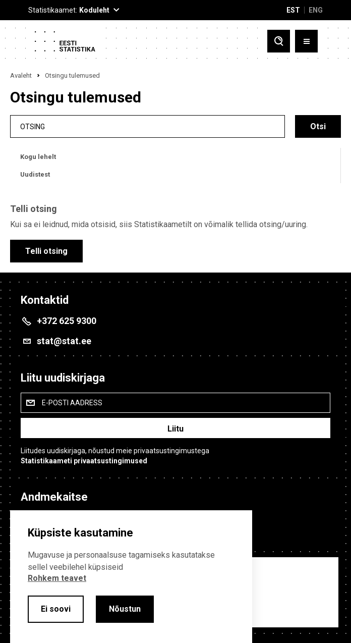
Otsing (32, 126)
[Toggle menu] (306, 41)
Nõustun (125, 609)
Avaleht (21, 75)
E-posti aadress (72, 403)
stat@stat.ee (64, 341)
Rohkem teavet (57, 578)
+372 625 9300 (66, 320)
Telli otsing (46, 251)
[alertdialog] (131, 576)
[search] (147, 126)
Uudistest (35, 174)
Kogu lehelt (38, 156)
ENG (316, 10)
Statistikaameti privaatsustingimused (84, 461)
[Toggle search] (278, 41)
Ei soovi (56, 609)
